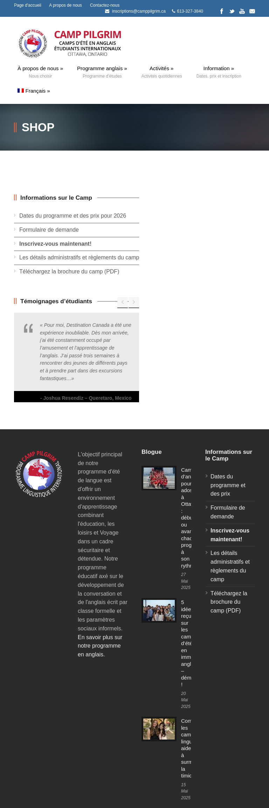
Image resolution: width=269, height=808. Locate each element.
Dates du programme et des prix (228, 485)
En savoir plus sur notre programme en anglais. (100, 646)
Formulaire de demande (49, 230)
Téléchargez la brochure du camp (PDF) (69, 271)
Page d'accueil (27, 5)
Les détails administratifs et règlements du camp (79, 257)
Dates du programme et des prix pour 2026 (72, 216)
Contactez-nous (104, 5)
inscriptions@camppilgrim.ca (139, 11)
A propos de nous (65, 5)
